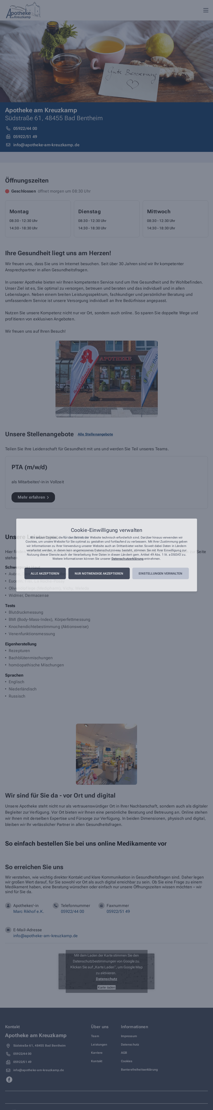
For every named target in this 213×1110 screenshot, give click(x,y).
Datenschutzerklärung (127, 559)
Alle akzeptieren (45, 573)
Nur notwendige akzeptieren (99, 573)
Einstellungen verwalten (160, 573)
